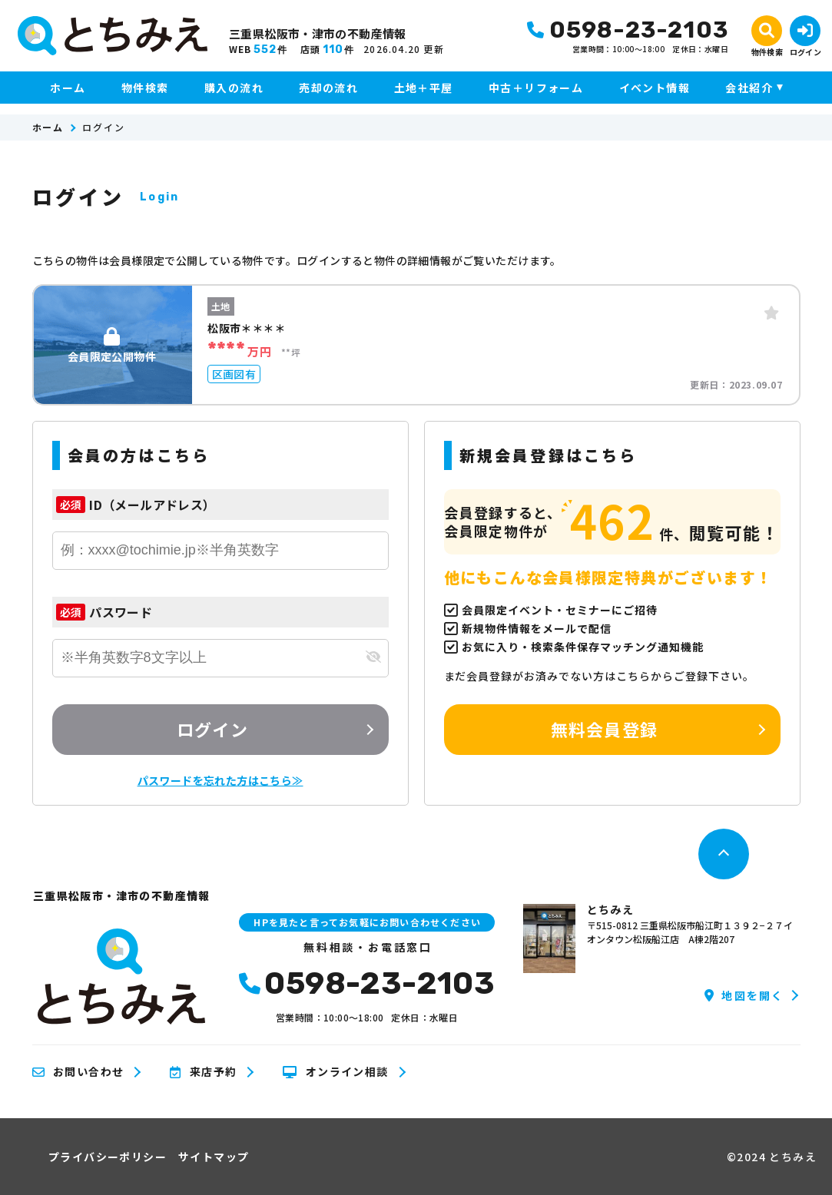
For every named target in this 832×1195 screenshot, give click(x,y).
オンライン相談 (335, 1072)
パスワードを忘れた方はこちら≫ (220, 780)
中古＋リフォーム (536, 87)
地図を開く (744, 995)
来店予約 (203, 1072)
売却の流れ (328, 87)
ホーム (67, 87)
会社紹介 (749, 87)
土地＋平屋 (423, 87)
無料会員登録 (604, 729)
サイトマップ (213, 1156)
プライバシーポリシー (107, 1156)
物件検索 (145, 87)
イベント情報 (654, 87)
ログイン (212, 729)
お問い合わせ (78, 1072)
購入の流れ (234, 87)
